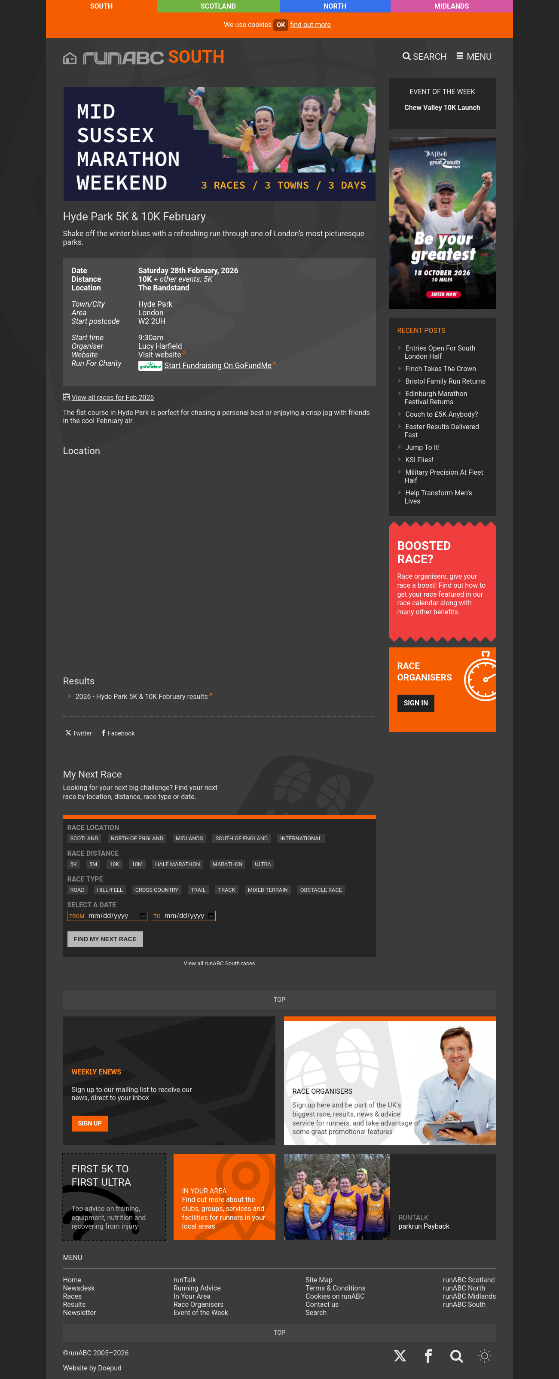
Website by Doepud (92, 1368)
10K (114, 864)
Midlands (451, 6)
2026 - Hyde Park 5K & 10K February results (142, 697)
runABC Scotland (469, 1280)
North (335, 6)
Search (316, 1313)
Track (226, 890)
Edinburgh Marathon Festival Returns (436, 398)
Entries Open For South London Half (440, 352)
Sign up (90, 1123)
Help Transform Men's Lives (438, 497)
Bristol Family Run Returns (446, 381)
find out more (310, 25)
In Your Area (192, 1296)
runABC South (464, 1304)
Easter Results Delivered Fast (442, 431)
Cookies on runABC (334, 1296)
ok (281, 25)
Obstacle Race (321, 890)
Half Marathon (177, 864)
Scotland (218, 6)
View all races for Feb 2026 (112, 398)
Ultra (263, 864)
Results (74, 1304)
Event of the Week (201, 1313)
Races (72, 1296)
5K (73, 864)
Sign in (416, 703)
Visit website (159, 355)
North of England (137, 838)
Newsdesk (79, 1288)
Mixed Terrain (268, 890)
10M (137, 864)
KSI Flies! (420, 460)
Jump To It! (423, 447)
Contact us (322, 1304)
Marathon (228, 864)
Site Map (319, 1280)
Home (72, 1280)
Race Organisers (199, 1304)
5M (93, 864)
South (101, 6)
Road (77, 890)
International (300, 838)
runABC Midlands (469, 1296)
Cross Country (157, 890)
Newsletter (79, 1313)
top (279, 1000)
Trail (198, 890)
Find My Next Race (105, 939)
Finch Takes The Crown (441, 369)
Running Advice (197, 1288)
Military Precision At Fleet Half (444, 476)
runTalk (185, 1280)
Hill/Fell (110, 890)
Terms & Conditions (335, 1288)
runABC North (464, 1288)
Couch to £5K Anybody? (442, 414)
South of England (241, 838)
